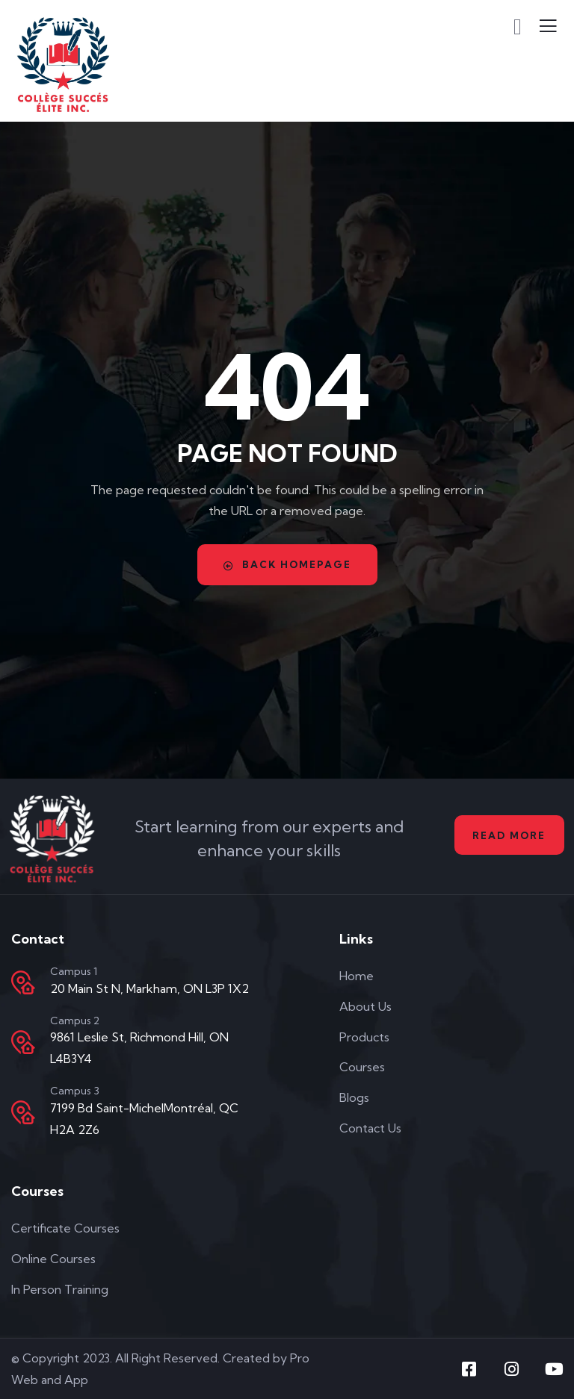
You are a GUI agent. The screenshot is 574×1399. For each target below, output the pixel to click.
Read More (508, 835)
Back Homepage (287, 564)
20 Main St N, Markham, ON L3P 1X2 (149, 988)
